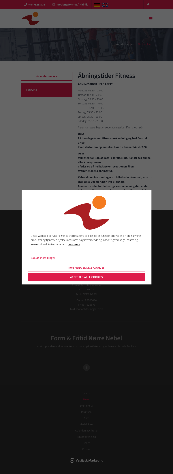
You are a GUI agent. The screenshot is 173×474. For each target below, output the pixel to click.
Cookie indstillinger (43, 258)
